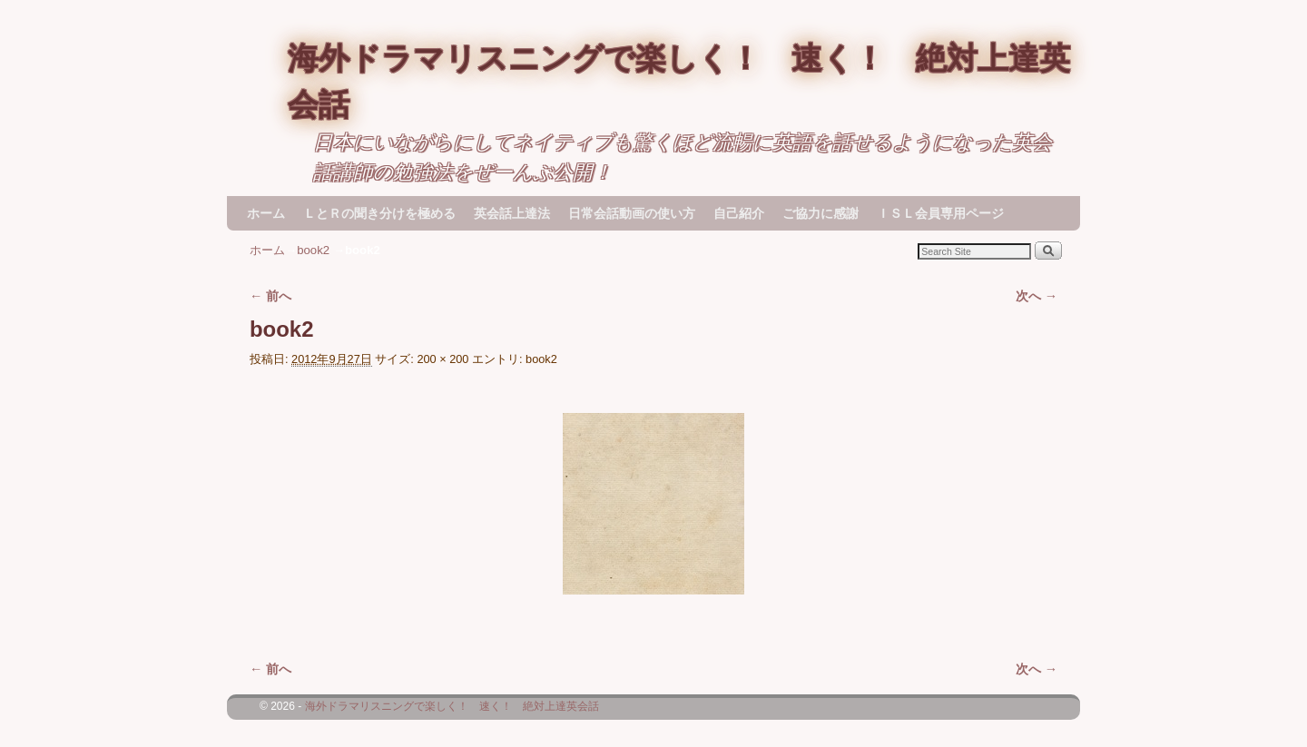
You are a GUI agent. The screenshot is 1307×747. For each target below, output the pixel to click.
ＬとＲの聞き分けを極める (379, 213)
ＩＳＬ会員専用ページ (940, 213)
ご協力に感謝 (820, 213)
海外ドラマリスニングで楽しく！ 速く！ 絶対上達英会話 (452, 706)
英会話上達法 (512, 213)
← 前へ (270, 296)
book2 (313, 250)
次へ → (1036, 296)
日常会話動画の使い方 (631, 213)
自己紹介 (738, 213)
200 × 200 (442, 359)
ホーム (266, 213)
